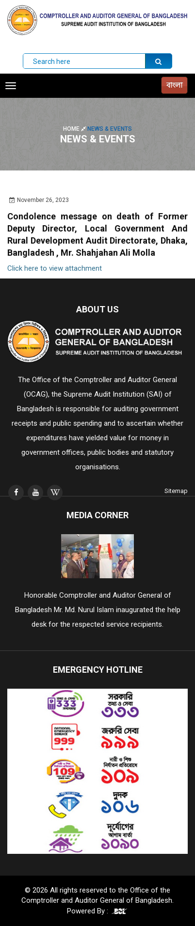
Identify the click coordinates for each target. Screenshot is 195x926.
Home (75, 128)
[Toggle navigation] (10, 85)
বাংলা (174, 85)
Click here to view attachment (54, 268)
